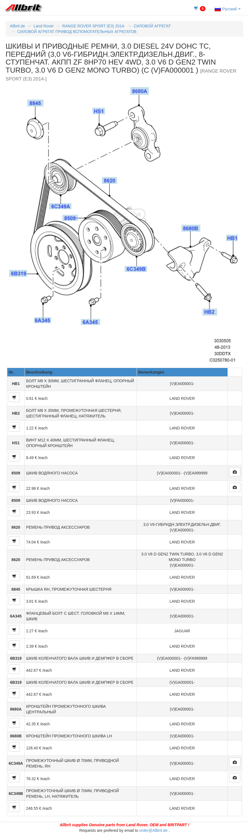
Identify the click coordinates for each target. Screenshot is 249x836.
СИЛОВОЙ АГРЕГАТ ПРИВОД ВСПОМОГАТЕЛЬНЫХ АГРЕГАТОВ (77, 31)
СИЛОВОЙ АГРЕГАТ (152, 26)
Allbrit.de (17, 26)
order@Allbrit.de (153, 830)
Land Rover (43, 26)
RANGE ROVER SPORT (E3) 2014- (93, 26)
